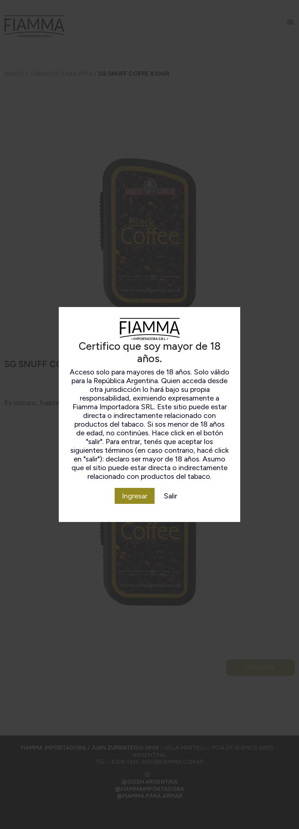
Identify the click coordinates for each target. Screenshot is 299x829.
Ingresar (134, 496)
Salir (170, 496)
